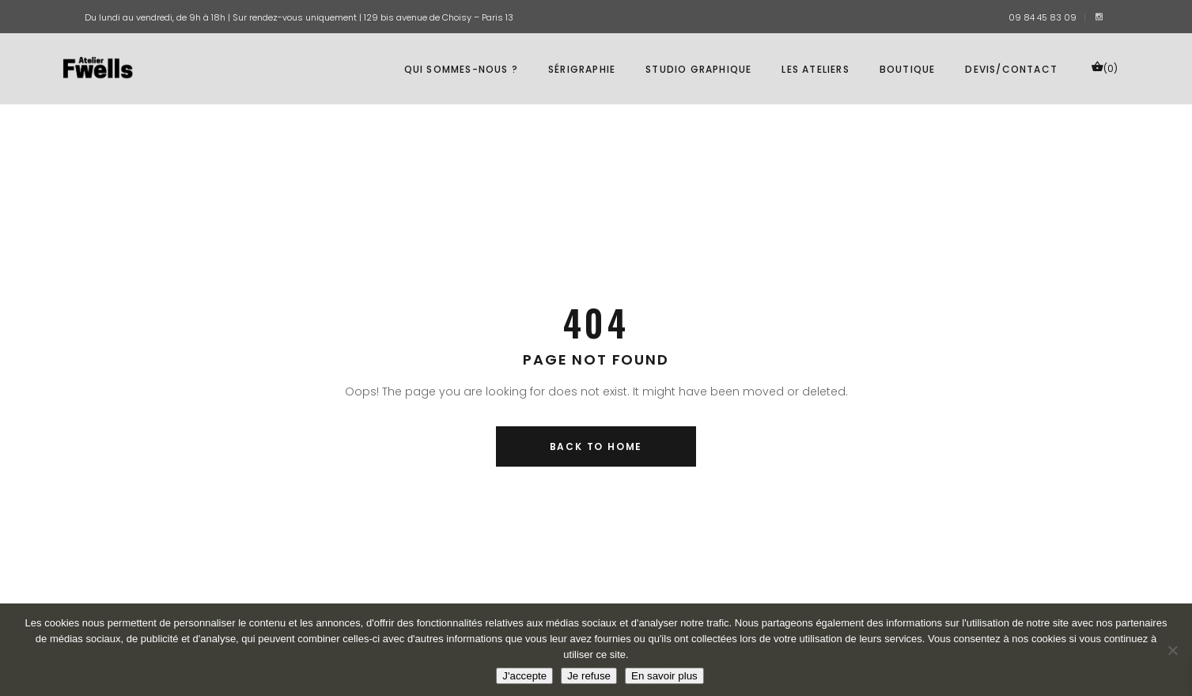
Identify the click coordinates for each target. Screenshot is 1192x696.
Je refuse (589, 676)
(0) (1104, 67)
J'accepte (524, 676)
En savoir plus (664, 676)
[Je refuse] (1172, 650)
